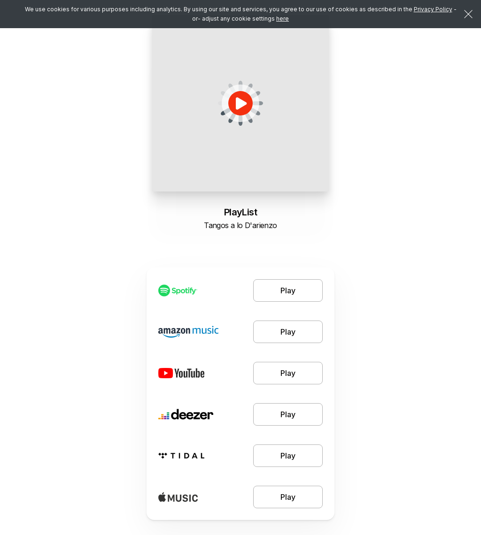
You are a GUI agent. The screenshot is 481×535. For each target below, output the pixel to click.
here (282, 18)
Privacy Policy (433, 9)
